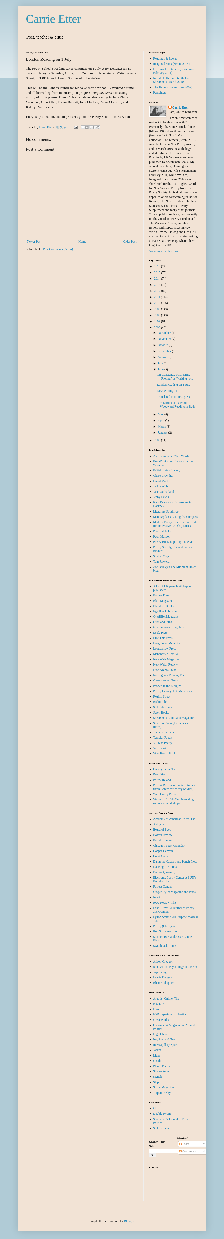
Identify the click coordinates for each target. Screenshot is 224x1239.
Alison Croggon (163, 961)
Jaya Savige (160, 972)
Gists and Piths (162, 622)
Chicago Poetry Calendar (169, 845)
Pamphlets (159, 92)
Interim (157, 897)
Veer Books (160, 748)
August (162, 357)
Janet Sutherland (163, 491)
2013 (157, 284)
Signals (157, 1076)
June (161, 369)
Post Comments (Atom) (58, 249)
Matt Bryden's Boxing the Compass (175, 516)
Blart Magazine (163, 600)
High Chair (160, 1034)
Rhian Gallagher (163, 982)
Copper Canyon (163, 851)
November (165, 338)
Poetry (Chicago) (164, 926)
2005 (157, 440)
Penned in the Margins (167, 686)
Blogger (129, 1221)
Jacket (157, 1050)
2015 (157, 272)
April (161, 420)
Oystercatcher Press (165, 680)
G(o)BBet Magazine (166, 616)
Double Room (162, 1113)
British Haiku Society (166, 470)
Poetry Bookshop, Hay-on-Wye (173, 541)
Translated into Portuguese (173, 396)
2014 (157, 278)
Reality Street (161, 696)
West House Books (165, 753)
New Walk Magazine (166, 659)
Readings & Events (165, 58)
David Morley (162, 481)
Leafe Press (160, 632)
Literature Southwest (166, 511)
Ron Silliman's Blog (165, 931)
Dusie (156, 1009)
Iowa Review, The (164, 902)
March (162, 426)
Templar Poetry (163, 737)
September (165, 351)
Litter (156, 1055)
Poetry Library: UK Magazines (172, 691)
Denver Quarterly (164, 872)
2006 (157, 327)
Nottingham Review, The (169, 675)
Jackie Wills (160, 486)
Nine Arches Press (164, 669)
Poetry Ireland (162, 779)
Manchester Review (165, 654)
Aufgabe (158, 824)
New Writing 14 (167, 390)
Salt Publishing (162, 707)
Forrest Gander (162, 886)
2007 (157, 321)
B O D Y (158, 1003)
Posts (184, 1144)
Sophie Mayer (162, 556)
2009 (157, 309)
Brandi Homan (162, 840)
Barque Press (161, 595)
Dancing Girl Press (165, 866)
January (163, 432)
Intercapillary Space (165, 1044)
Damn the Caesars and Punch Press (175, 861)
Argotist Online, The (166, 998)
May (161, 414)
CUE (156, 1108)
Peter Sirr (159, 774)
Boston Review (162, 835)
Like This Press (163, 638)
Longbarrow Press (164, 648)
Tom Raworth (161, 561)
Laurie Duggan (162, 977)
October (163, 345)
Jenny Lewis (161, 497)
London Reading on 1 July (173, 384)
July (161, 363)
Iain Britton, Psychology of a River (175, 966)
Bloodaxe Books (163, 606)
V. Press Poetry (162, 742)
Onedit (157, 1060)
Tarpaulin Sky (162, 1092)
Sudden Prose (161, 1128)
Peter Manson (161, 536)
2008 (157, 315)
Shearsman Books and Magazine (173, 717)
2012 (157, 290)
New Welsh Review (165, 664)
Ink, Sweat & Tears (165, 1039)
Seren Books (161, 712)
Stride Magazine (163, 1087)
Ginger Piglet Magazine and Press (174, 891)
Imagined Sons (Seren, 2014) (171, 63)
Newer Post (34, 241)
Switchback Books (165, 945)
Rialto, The (160, 701)
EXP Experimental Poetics (169, 1014)
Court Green (161, 856)
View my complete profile (165, 251)
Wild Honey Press (164, 794)
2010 (157, 303)
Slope (156, 1082)
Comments (187, 1151)
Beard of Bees (162, 829)
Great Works (161, 1019)
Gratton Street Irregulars (168, 627)
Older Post (130, 241)
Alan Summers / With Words (171, 456)
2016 (157, 266)
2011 (157, 297)
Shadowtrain (161, 1071)
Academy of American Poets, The (174, 819)
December (164, 332)
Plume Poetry (161, 1066)
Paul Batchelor (162, 531)
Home (82, 241)
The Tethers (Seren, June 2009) (172, 87)
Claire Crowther (163, 475)
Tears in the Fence (164, 732)
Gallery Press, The (164, 769)
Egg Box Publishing (165, 611)
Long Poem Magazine (167, 643)
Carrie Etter (53, 18)
